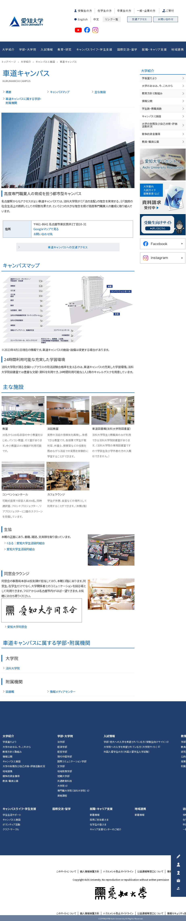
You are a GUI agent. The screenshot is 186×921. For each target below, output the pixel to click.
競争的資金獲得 (151, 131)
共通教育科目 (64, 781)
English (83, 19)
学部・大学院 (27, 49)
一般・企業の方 (146, 10)
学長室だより (149, 78)
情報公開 (147, 101)
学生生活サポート (12, 814)
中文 (96, 19)
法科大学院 (13, 668)
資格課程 (62, 795)
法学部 (61, 741)
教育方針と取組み (152, 93)
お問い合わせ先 (43, 234)
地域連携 (177, 49)
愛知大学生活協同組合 (21, 549)
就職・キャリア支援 (154, 49)
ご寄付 (170, 10)
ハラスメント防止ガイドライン (118, 871)
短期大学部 (63, 776)
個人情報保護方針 (89, 871)
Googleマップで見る (46, 229)
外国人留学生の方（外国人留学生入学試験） (127, 751)
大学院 (61, 785)
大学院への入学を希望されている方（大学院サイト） (130, 746)
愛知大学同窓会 (17, 626)
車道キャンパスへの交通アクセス (68, 247)
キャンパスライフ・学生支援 (94, 49)
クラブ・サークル (11, 829)
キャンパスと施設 (151, 116)
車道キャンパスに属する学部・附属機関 (23, 101)
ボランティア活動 (11, 824)
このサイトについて (66, 871)
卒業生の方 (124, 10)
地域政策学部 (64, 771)
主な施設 (100, 92)
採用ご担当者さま (99, 819)
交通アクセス (139, 19)
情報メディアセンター (62, 692)
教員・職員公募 (150, 139)
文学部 (61, 766)
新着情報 (94, 814)
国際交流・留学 (127, 49)
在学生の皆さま (98, 824)
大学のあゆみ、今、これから (157, 86)
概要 (8, 92)
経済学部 (62, 746)
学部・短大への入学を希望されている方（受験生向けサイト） (135, 741)
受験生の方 (85, 10)
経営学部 (62, 751)
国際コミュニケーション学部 (71, 761)
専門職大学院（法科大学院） (71, 790)
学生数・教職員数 (152, 108)
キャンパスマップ (59, 92)
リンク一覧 (111, 19)
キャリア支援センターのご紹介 (105, 829)
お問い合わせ (166, 19)
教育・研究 (65, 49)
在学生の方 (105, 10)
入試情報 (47, 49)
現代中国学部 (64, 756)
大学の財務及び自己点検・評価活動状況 (163, 124)
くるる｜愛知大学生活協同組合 (26, 543)
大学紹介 (8, 49)
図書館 (10, 692)
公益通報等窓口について (150, 871)
